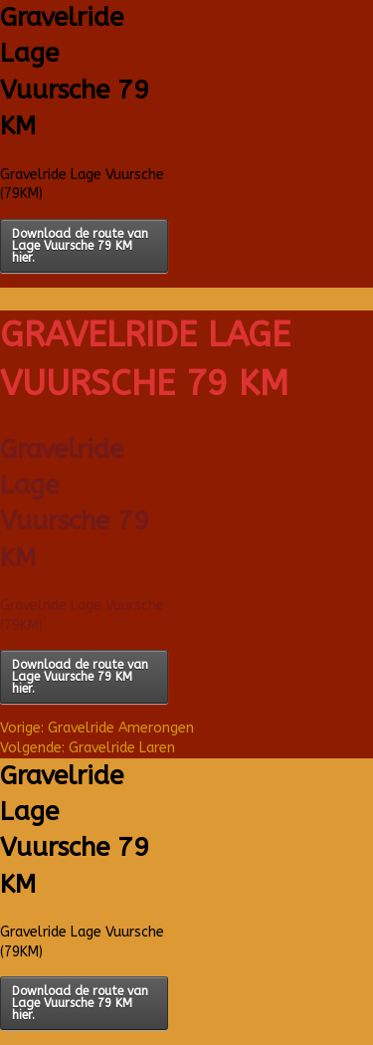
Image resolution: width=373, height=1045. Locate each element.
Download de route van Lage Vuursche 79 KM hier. (80, 246)
